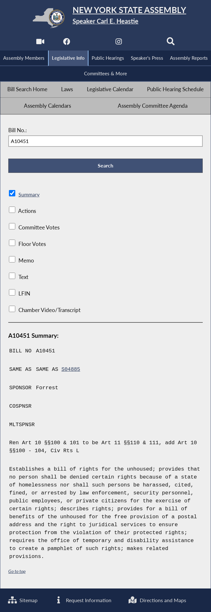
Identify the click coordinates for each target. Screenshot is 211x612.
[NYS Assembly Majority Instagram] (118, 43)
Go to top (16, 572)
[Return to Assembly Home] (105, 18)
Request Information (89, 600)
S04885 (71, 370)
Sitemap (23, 600)
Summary (29, 195)
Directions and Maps (169, 600)
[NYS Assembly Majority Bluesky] (145, 43)
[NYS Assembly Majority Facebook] (66, 43)
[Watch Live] (40, 43)
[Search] (171, 43)
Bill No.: (17, 131)
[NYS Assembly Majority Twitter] (92, 43)
